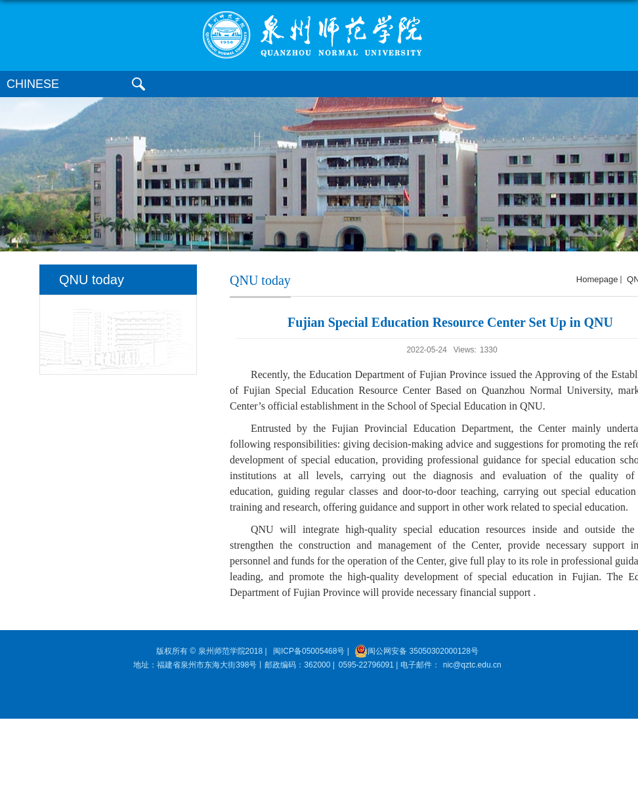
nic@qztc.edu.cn (472, 664)
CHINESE (33, 84)
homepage (597, 279)
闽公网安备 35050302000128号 (416, 651)
